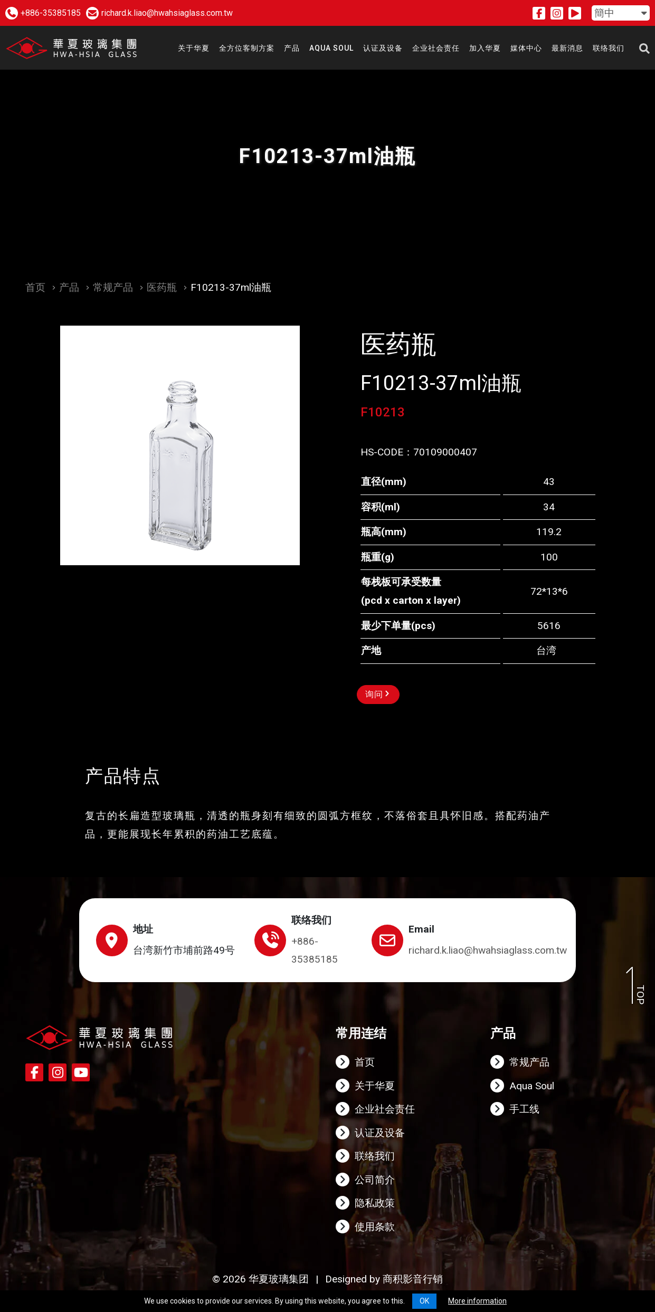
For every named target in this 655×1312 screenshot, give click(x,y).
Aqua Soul (531, 1086)
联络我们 (375, 1156)
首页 (35, 287)
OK (424, 1301)
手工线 (524, 1109)
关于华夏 (375, 1086)
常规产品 (113, 287)
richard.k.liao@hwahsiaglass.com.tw (488, 950)
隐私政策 (375, 1203)
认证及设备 (380, 1133)
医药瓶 (162, 287)
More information (477, 1301)
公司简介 (375, 1180)
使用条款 (375, 1227)
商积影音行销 (413, 1279)
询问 (377, 694)
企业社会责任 (385, 1109)
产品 (69, 287)
